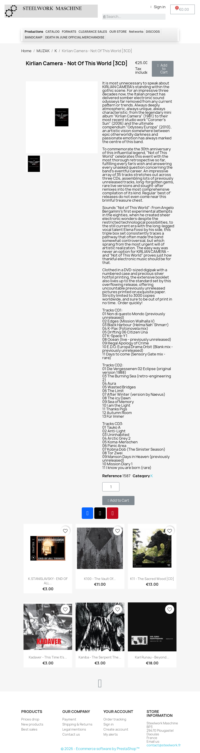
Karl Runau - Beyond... (152, 657)
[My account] (157, 7)
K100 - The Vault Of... (100, 579)
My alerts (110, 734)
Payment (69, 719)
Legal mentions (74, 729)
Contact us (71, 734)
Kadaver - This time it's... (48, 657)
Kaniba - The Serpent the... (100, 657)
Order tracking (114, 719)
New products (32, 724)
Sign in (108, 724)
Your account (118, 711)
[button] (163, 69)
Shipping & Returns (77, 724)
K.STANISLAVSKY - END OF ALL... (48, 581)
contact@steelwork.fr (164, 745)
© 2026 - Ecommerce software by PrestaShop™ (100, 748)
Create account (115, 729)
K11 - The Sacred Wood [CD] (152, 579)
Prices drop (30, 719)
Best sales (29, 729)
